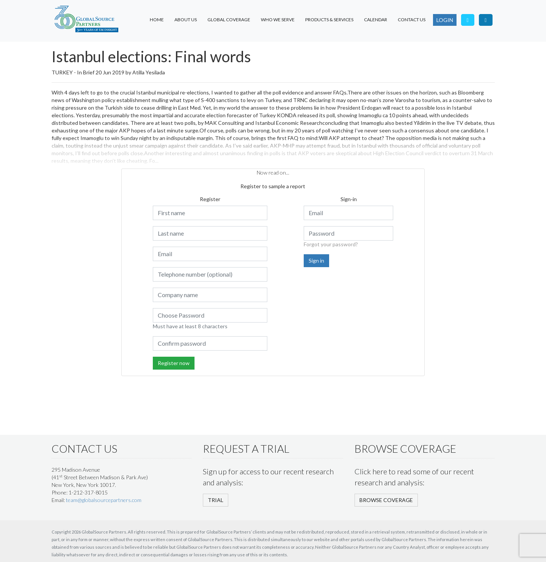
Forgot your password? (331, 244)
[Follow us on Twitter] (468, 20)
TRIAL (215, 500)
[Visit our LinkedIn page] (486, 20)
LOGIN (444, 20)
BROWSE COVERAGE (386, 500)
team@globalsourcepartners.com (103, 500)
